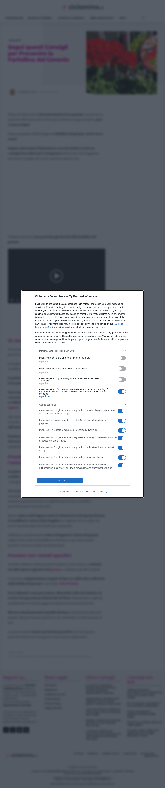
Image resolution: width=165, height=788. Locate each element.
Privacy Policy (100, 491)
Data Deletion (64, 491)
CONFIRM (60, 480)
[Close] (137, 297)
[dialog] (82, 394)
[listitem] (82, 350)
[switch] (122, 358)
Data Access (82, 491)
